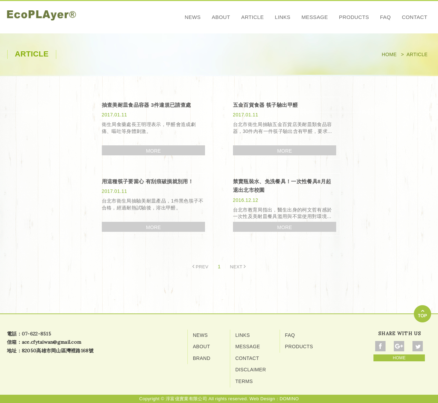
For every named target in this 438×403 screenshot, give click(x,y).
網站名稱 (41, 18)
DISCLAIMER (250, 369)
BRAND (202, 358)
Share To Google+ (399, 346)
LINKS (282, 17)
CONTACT (414, 17)
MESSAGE (314, 17)
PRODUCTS (354, 17)
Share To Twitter (417, 346)
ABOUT (221, 17)
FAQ (385, 17)
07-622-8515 (36, 334)
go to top (422, 313)
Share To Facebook (380, 346)
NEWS (193, 17)
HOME (399, 357)
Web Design (262, 398)
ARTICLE (252, 17)
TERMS (244, 381)
